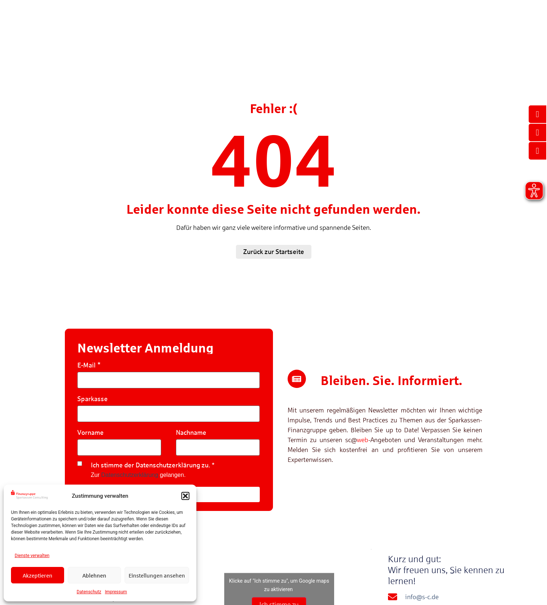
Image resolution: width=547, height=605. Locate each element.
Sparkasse (92, 399)
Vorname (90, 432)
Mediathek (352, 42)
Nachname (191, 432)
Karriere (464, 42)
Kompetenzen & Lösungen (197, 42)
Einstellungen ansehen (157, 575)
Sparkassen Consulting (409, 42)
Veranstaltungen (302, 42)
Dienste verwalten (32, 555)
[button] (185, 496)
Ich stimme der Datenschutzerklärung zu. (150, 465)
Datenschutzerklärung (129, 475)
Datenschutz (89, 591)
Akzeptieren (37, 575)
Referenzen (255, 42)
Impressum (116, 591)
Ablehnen (94, 575)
